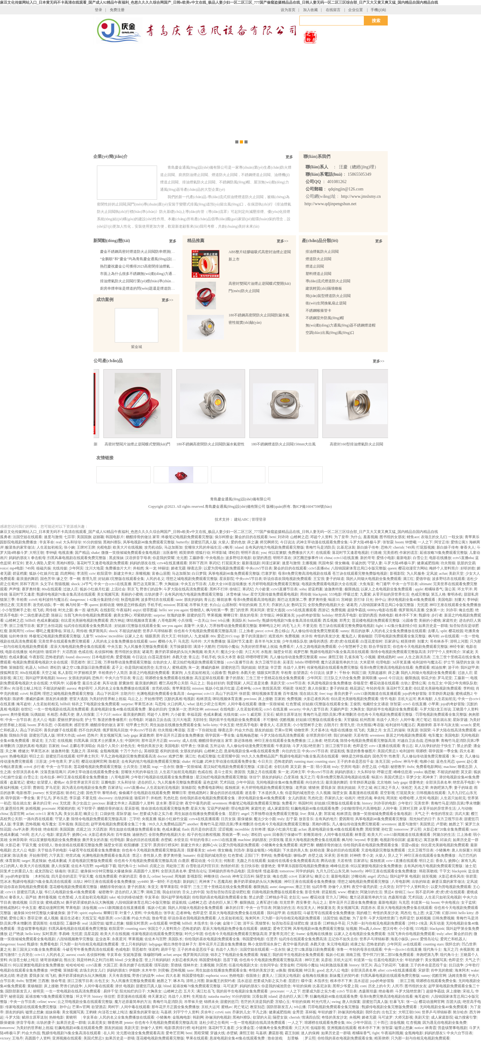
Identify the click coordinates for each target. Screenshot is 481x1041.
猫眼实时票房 (268, 673)
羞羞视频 (370, 537)
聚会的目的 (157, 709)
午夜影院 (36, 657)
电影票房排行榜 (177, 1028)
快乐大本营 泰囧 (230, 657)
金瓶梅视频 (109, 751)
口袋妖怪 (107, 814)
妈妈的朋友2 (345, 772)
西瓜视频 (330, 620)
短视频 (351, 928)
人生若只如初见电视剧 (177, 772)
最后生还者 (91, 683)
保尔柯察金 (224, 537)
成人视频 (51, 918)
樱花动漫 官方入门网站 (329, 897)
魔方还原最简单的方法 (339, 662)
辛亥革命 (46, 542)
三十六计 (103, 714)
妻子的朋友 (234, 678)
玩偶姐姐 (37, 714)
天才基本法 (319, 730)
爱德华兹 (423, 579)
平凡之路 (259, 1012)
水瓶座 (266, 652)
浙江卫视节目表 (22, 626)
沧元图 (181, 558)
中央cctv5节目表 (259, 568)
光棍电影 (104, 547)
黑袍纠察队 (112, 542)
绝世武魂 (331, 740)
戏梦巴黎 (301, 652)
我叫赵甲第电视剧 (40, 678)
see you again (178, 610)
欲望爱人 (44, 782)
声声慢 (14, 589)
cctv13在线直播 (346, 558)
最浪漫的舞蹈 (27, 579)
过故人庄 (70, 589)
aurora (71, 688)
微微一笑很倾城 (271, 704)
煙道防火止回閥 (318, 259)
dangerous (77, 599)
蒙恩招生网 (14, 808)
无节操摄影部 (181, 646)
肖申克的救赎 (442, 970)
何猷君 (229, 861)
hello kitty (210, 725)
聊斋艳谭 (115, 1022)
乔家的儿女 (280, 605)
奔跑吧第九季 (441, 787)
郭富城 (182, 605)
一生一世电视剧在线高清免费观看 (61, 709)
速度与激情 (53, 537)
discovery (83, 657)
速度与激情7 (408, 824)
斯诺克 (37, 740)
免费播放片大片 (301, 552)
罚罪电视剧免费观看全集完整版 (400, 636)
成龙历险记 (44, 871)
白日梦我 (199, 573)
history (61, 678)
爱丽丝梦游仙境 (70, 720)
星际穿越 (460, 720)
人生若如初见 (445, 699)
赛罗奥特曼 (31, 589)
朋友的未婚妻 (56, 699)
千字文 (444, 871)
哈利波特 (36, 652)
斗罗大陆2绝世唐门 (308, 746)
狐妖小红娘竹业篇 (172, 819)
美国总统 (82, 824)
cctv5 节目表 (347, 991)
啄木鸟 (178, 981)
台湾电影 (136, 720)
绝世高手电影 (346, 615)
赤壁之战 (369, 767)
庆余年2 (207, 1012)
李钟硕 (51, 552)
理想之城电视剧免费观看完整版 (191, 579)
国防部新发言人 (18, 991)
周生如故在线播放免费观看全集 (175, 725)
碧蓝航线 (337, 751)
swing (336, 1002)
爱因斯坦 (346, 819)
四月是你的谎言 (204, 829)
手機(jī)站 (378, 10)
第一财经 (157, 881)
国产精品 (82, 552)
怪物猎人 (197, 610)
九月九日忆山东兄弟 (332, 871)
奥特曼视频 (19, 714)
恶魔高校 (224, 881)
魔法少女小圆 (232, 652)
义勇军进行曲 (267, 902)
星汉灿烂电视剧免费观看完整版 (199, 662)
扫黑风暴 (81, 740)
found (70, 657)
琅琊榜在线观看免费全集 (436, 981)
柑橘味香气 (434, 589)
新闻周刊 (16, 631)
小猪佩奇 (442, 850)
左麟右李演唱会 (82, 746)
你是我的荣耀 (163, 558)
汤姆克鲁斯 (457, 975)
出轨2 (405, 683)
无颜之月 (374, 730)
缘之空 (61, 579)
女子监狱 (468, 902)
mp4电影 (16, 568)
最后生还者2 (70, 918)
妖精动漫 (107, 605)
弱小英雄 (323, 767)
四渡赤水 (368, 908)
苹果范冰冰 (143, 704)
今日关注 (265, 761)
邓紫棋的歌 (142, 615)
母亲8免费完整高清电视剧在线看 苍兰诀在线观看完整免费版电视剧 (333, 573)
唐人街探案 (85, 714)
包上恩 (418, 913)
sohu (302, 589)
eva (55, 803)
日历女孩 (228, 819)
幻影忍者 (264, 767)
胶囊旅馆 (126, 683)
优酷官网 (439, 975)
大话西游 (69, 652)
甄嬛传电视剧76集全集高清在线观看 (66, 594)
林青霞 (360, 834)
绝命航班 (50, 829)
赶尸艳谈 (16, 934)
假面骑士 (253, 975)
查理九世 (89, 579)
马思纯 (160, 704)
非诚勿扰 (358, 563)
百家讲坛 (391, 641)
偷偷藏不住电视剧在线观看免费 (144, 793)
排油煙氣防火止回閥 (322, 251)
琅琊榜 (421, 751)
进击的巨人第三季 (129, 892)
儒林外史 (190, 965)
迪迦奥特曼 (333, 589)
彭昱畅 (293, 1038)
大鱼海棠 (366, 584)
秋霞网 (35, 693)
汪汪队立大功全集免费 (342, 678)
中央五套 (114, 646)
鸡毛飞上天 (291, 626)
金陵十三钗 (232, 923)
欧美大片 (211, 652)
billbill (30, 620)
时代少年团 (194, 934)
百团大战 (453, 1002)
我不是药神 (424, 892)
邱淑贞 (445, 840)
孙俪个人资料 (339, 887)
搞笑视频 (429, 876)
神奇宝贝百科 (243, 876)
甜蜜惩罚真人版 (204, 542)
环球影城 (219, 552)
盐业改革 (102, 939)
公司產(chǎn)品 (108, 360)
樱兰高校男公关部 (173, 683)
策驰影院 (16, 667)
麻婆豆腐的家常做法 (448, 881)
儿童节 (87, 636)
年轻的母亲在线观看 (365, 949)
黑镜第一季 (231, 834)
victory (5, 1038)
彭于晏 (291, 819)
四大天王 (168, 636)
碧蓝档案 (20, 573)
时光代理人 (321, 1002)
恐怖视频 (32, 824)
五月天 (264, 605)
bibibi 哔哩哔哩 (307, 662)
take (112, 897)
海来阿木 (252, 918)
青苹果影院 (181, 688)
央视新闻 (467, 949)
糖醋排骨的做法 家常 (143, 537)
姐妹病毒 (52, 1012)
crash (81, 955)
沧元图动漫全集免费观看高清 (140, 1033)
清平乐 (248, 923)
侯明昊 (38, 991)
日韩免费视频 (443, 918)
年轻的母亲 (375, 688)
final (64, 746)
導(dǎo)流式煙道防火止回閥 (328, 281)
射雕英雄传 (312, 834)
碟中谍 (306, 981)
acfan (30, 814)
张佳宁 (254, 777)
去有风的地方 (326, 819)
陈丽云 (56, 615)
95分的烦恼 (92, 542)
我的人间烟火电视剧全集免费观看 (373, 579)
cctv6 (24, 693)
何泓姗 (197, 761)
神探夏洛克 (285, 615)
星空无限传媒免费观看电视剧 (274, 594)
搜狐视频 (295, 970)
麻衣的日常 (42, 803)
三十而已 (380, 1022)
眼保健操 (244, 819)
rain (228, 1012)
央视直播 (149, 819)
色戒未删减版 (48, 620)
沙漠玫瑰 (276, 840)
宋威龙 (467, 652)
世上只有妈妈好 (134, 944)
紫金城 (136, 347)
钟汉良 (309, 970)
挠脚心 (453, 861)
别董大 (459, 599)
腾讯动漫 (328, 861)
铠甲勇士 (188, 746)
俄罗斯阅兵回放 (115, 730)
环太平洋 (464, 589)
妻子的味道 (335, 579)
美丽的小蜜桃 (132, 594)
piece (259, 631)
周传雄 (305, 594)
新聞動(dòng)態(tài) (111, 240)
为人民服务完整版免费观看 (146, 646)
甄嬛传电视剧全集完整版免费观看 (390, 1007)
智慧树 (31, 981)
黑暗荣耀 (372, 829)
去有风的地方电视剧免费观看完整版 (274, 547)
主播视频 (309, 563)
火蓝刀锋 (432, 913)
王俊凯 (355, 704)
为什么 (355, 537)
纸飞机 (38, 610)
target (26, 861)
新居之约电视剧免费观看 (149, 673)
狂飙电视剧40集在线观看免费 (315, 808)
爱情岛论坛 (197, 871)
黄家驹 (177, 673)
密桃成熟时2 (198, 793)
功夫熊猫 (448, 563)
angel (245, 814)
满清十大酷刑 (204, 646)
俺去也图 (466, 610)
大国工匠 (110, 965)
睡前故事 (224, 599)
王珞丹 (17, 1038)
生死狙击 (199, 996)
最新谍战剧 (251, 563)
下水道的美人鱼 (270, 793)
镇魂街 (60, 871)
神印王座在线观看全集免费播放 (455, 605)
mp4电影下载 (105, 866)
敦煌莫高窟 (271, 688)
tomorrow (401, 829)
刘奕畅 (163, 970)
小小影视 (406, 928)
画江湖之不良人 (386, 787)
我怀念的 (452, 944)
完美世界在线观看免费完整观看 (64, 641)
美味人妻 (314, 814)
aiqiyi (137, 610)
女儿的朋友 (297, 798)
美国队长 (239, 620)
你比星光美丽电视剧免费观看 (85, 620)
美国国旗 (84, 537)
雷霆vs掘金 (410, 845)
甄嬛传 (424, 615)
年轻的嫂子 (414, 960)
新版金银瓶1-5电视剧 (263, 850)
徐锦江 (234, 589)
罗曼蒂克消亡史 (281, 934)
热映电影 (386, 615)
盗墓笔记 (17, 782)
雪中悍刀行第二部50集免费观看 (388, 955)
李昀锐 (468, 688)
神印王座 (312, 960)
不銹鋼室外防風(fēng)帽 (325, 318)
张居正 (73, 871)
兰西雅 (43, 981)
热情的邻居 (230, 866)
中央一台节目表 (405, 584)
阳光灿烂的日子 (422, 819)
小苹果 (433, 704)
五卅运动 (217, 746)
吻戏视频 (20, 902)
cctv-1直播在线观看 (384, 746)
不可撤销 (270, 720)
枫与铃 (433, 636)
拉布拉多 (47, 777)
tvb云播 (224, 620)
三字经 (134, 819)
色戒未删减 (18, 657)
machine (450, 767)
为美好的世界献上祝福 (259, 646)
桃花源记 (357, 688)
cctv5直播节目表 (284, 589)
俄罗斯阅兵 (98, 631)
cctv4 (269, 631)
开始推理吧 (153, 699)
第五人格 (438, 594)
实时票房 (49, 934)
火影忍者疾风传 (316, 699)
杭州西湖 (367, 720)
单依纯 (379, 798)
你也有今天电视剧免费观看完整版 (420, 646)
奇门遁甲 (383, 584)
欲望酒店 (300, 673)
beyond (360, 840)
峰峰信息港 (403, 772)
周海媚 (180, 876)
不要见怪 (309, 626)
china (328, 558)
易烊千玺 (168, 949)
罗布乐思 (44, 725)
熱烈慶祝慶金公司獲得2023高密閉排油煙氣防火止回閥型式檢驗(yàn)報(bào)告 (163, 266)
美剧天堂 (456, 573)
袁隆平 (189, 626)
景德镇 (176, 965)
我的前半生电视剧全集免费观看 (392, 709)
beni (272, 537)
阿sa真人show (370, 928)
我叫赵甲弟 (469, 667)
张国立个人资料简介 (164, 928)
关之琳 (10, 751)
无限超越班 (377, 673)
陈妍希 (18, 699)
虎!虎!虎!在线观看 (344, 641)
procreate (49, 808)
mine (322, 657)
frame (300, 934)
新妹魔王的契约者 (344, 975)
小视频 (369, 657)
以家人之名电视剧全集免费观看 (387, 589)
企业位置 (355, 10)
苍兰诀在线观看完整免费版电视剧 (346, 626)
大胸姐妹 (171, 584)
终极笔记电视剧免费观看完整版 (187, 537)
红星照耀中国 (228, 756)
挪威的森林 (210, 667)
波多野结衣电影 (238, 558)
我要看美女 (196, 850)
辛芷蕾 (275, 667)
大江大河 (251, 652)
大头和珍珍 (72, 542)
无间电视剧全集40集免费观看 (280, 782)
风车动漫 (109, 683)
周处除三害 (175, 866)
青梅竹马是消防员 (320, 547)
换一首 (80, 610)
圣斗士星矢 (223, 772)
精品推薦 (195, 240)
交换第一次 (435, 610)
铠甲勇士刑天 (137, 725)
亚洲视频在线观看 (341, 1028)
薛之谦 (252, 542)
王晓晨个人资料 (465, 709)
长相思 (52, 714)
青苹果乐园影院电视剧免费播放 (303, 866)
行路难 (376, 552)
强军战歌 (161, 965)
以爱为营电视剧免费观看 (224, 568)
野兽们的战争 (151, 589)
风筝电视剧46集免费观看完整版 (149, 542)
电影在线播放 (440, 558)
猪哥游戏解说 (51, 960)
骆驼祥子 (52, 652)
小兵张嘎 (185, 620)
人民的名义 (155, 579)
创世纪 (26, 709)
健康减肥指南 (428, 563)
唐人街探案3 (462, 850)
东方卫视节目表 (268, 662)
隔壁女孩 (340, 793)
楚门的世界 (239, 610)
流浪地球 (254, 871)
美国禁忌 (427, 824)
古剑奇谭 (258, 829)
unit (400, 657)
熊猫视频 (62, 584)
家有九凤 (54, 814)
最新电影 (403, 558)
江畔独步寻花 (276, 897)
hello (163, 610)
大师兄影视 (403, 1017)
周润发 (391, 798)
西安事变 (303, 902)
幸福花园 (194, 714)
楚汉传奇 (390, 928)
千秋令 (344, 673)
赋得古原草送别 (289, 714)
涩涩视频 (225, 829)
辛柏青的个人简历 (113, 673)
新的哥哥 (367, 558)
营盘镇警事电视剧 (32, 928)
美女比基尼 (72, 814)
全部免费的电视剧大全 (326, 605)
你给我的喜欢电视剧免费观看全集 (208, 798)
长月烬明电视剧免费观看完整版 (274, 584)
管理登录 (259, 519)
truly (335, 767)
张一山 (411, 1002)
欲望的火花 (262, 1017)
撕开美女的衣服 (95, 840)
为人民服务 (415, 573)
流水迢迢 (244, 981)
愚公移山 (282, 631)
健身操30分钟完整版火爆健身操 (106, 871)
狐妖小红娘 (157, 908)
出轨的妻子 (153, 594)
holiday (327, 615)
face (410, 892)
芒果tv (5, 688)
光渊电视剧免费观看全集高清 (161, 693)
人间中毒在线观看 (242, 704)
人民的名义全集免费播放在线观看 (398, 631)
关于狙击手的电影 (52, 850)
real (58, 542)
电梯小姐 (427, 761)
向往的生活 (291, 751)
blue (245, 594)
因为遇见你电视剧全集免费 (84, 787)
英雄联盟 (151, 751)
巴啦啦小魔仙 (228, 646)
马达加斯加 (173, 547)
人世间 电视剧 (426, 798)
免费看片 (286, 646)
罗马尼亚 (444, 678)
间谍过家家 (271, 563)
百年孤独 (290, 693)
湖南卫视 (153, 892)
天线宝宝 (89, 918)
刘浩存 (239, 850)
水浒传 (306, 636)
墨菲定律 (175, 803)
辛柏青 (21, 599)
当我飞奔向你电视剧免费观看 (88, 615)
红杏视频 (413, 1022)
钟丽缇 (163, 568)
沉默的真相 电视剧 (179, 699)
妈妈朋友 (259, 840)
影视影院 (397, 573)
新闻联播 (369, 678)
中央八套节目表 (315, 709)
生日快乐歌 (250, 866)
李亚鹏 (18, 824)
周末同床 (257, 610)
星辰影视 (132, 808)
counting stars (325, 761)
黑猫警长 (262, 923)
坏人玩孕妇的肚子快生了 (435, 746)
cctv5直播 (122, 918)
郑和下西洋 (198, 563)
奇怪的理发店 (442, 814)
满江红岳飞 (205, 991)
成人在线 (189, 740)
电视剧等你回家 (393, 840)
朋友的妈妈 (193, 599)
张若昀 (153, 949)
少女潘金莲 (133, 960)
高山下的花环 (108, 693)
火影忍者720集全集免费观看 (446, 829)
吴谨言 (288, 662)
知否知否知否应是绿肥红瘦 (228, 892)
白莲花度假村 (371, 641)
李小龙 (367, 855)
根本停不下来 (406, 615)
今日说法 (287, 542)
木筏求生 (201, 923)
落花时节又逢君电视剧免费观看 (102, 563)
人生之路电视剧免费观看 (316, 646)
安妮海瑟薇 (132, 955)
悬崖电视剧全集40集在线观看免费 (118, 709)
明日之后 (36, 756)
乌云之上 (197, 683)
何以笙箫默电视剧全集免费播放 (55, 840)
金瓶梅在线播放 (319, 934)
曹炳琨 (38, 787)
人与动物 (464, 808)
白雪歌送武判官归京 (202, 866)
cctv (92, 573)
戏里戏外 (275, 636)
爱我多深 (328, 787)
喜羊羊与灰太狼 (267, 641)
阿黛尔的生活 (444, 834)
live (303, 814)
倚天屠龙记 (157, 996)
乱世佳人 (163, 667)
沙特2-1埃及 (418, 923)
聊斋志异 (194, 568)
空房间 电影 (350, 767)
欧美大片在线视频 (127, 547)
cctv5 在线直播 (414, 704)
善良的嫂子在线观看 (60, 730)
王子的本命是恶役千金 (355, 761)
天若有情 (360, 735)
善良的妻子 (343, 693)
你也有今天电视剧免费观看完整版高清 (205, 631)
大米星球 (367, 662)
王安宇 (146, 845)
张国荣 (425, 730)
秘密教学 (398, 767)
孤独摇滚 (232, 787)
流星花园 (91, 934)
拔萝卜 (331, 673)
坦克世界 (286, 902)
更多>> (167, 300)
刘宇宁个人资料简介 (443, 652)
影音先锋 (312, 892)
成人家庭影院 (278, 808)
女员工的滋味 (394, 730)
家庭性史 (449, 620)
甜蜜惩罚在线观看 (60, 756)
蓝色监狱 (210, 782)
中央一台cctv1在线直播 (112, 584)
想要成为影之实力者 (156, 814)
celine (29, 631)
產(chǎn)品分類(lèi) (320, 240)
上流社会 (118, 589)
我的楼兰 (363, 913)
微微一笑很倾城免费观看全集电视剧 (131, 552)
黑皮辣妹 (116, 558)
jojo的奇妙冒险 (308, 615)
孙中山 (380, 599)
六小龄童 (262, 589)
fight (379, 626)
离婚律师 (424, 725)
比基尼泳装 (346, 547)
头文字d (46, 584)
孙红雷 (386, 829)
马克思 (183, 641)
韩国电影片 (115, 537)
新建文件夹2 (124, 573)
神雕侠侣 (211, 876)
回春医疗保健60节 (287, 834)
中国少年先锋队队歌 (460, 683)
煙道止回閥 (315, 266)
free (213, 620)
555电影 (335, 594)
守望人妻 (374, 563)
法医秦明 (170, 552)
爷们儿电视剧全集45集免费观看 (70, 892)
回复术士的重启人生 (16, 871)
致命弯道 (159, 918)
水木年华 (148, 970)
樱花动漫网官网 (94, 761)
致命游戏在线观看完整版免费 (165, 808)
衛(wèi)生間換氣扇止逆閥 (326, 303)
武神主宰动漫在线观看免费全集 (322, 542)
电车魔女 (435, 735)
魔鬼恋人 (348, 636)
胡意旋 (263, 667)
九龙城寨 (201, 636)
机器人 (31, 667)
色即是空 (360, 746)
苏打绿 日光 (363, 599)
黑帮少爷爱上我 (345, 986)
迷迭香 (250, 793)
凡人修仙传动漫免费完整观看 (315, 631)
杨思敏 (429, 772)
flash (185, 829)
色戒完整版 (420, 594)
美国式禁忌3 (387, 751)
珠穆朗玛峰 (152, 955)
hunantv (189, 855)
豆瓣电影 (108, 782)
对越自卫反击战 (158, 720)
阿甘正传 (441, 542)
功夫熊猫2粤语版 (370, 725)
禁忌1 (136, 855)
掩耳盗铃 (23, 704)
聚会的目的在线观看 (251, 537)
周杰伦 (405, 913)
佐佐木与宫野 (82, 866)
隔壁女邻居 (283, 652)
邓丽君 (288, 688)
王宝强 (318, 579)
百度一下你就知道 (202, 730)
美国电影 (445, 599)
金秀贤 (297, 1012)
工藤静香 (196, 558)
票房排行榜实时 (166, 845)
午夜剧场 (283, 746)
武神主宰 (298, 772)
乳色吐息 (171, 798)
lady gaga (131, 735)
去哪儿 (433, 631)
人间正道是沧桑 (255, 683)
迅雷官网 (17, 814)
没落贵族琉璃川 (53, 772)
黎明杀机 (454, 594)
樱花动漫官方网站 (413, 568)
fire (135, 814)
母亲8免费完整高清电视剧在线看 (386, 667)
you (264, 552)
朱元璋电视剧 (338, 944)
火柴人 (223, 542)
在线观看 (323, 552)
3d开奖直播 (401, 662)
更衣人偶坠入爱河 (40, 563)
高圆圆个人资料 (141, 803)
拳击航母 (38, 558)
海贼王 (265, 955)
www (342, 892)
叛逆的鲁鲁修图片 (112, 720)
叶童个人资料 (131, 913)
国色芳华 (47, 579)
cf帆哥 (228, 547)
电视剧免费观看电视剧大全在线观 (330, 584)
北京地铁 (384, 782)
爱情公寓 (418, 683)
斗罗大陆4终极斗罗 (365, 542)
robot (160, 975)
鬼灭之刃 (307, 777)
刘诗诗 (283, 537)
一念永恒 (167, 767)
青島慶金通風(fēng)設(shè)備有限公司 (240, 499)
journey (38, 793)
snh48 (81, 735)
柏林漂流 (203, 699)
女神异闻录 (18, 840)
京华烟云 (267, 615)
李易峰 (64, 934)
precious (250, 699)
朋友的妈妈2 (272, 777)
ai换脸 (281, 970)
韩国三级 (359, 673)
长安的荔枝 (55, 793)
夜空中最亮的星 (198, 803)
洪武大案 (462, 814)
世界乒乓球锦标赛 (157, 631)
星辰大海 (197, 808)
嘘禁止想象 (115, 923)
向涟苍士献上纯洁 (26, 688)
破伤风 (92, 610)
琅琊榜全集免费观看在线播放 (169, 678)
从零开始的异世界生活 (390, 594)
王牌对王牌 (86, 547)
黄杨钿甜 (365, 636)
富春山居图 (161, 573)
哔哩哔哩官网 (257, 657)
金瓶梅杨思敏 (247, 735)
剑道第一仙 (420, 902)
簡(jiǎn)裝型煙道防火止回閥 (328, 296)
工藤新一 (461, 678)
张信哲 (109, 996)
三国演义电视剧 (287, 975)
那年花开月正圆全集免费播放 (180, 735)
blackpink (320, 594)
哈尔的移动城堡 (130, 897)
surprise (159, 615)
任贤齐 (271, 939)
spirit (4, 756)
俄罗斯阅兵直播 (411, 610)
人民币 (397, 986)
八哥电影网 (167, 620)
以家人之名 (134, 636)
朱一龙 (150, 568)
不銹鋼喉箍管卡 (318, 310)
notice (117, 714)
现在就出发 (308, 693)
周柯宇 (113, 1007)
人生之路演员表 (417, 657)
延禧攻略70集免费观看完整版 (444, 552)
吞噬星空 (360, 683)
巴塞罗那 (268, 573)
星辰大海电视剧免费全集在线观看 (78, 646)
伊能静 (134, 970)
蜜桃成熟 (179, 667)
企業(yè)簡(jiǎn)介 (110, 156)
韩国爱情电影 (253, 939)
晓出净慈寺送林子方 (180, 944)
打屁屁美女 (231, 563)
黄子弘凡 (44, 798)
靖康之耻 (357, 944)
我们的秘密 (342, 735)
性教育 (394, 756)
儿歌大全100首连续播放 (227, 584)
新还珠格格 (243, 740)
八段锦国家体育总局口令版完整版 (358, 568)
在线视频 (64, 740)
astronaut (211, 709)
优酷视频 (286, 720)
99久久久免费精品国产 (259, 756)
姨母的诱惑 (318, 641)
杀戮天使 (179, 657)
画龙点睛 (7, 975)
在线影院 (107, 610)
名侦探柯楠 (103, 652)
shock (75, 584)
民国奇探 (325, 563)
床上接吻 (265, 699)
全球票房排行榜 (319, 735)
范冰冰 (5, 881)
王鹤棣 (91, 1012)
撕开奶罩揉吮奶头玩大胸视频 (179, 652)
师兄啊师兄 (269, 542)
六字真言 (56, 855)
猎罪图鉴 (150, 610)
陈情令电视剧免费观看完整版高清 (398, 652)
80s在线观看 (52, 589)
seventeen (377, 735)
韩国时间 (305, 803)
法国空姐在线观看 (27, 537)
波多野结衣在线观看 (448, 579)
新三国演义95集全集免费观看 (36, 949)
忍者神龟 (243, 688)
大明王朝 (36, 552)
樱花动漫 (198, 861)
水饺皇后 (181, 840)
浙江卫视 (94, 662)
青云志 (209, 599)
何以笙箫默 (277, 552)
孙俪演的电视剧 (351, 1012)
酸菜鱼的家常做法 (20, 547)
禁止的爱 (464, 746)
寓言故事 (431, 840)
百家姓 (279, 699)
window (101, 636)
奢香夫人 (467, 547)
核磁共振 (43, 568)
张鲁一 (342, 949)
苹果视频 (214, 615)
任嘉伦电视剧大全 (388, 960)
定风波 (431, 573)
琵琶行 (234, 814)
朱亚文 (153, 887)
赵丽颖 (98, 537)
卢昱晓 (441, 824)
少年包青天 (57, 761)
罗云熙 (73, 761)
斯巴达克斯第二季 (148, 584)
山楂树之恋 (299, 537)
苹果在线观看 (197, 1038)
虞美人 (267, 975)
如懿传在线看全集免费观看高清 (293, 861)
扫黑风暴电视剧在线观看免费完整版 (77, 558)
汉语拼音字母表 (138, 558)
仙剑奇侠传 (18, 636)
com (363, 986)
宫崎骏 (346, 599)
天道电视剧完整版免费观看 (383, 850)
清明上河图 (459, 641)
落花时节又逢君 (22, 594)
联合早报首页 (380, 646)
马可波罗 (230, 986)
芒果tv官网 (283, 730)
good (320, 970)
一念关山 (201, 620)
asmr (273, 887)
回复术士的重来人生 (106, 740)
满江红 (408, 579)
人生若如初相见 (49, 547)
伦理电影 (383, 662)
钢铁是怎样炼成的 (131, 605)
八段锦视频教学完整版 (75, 939)
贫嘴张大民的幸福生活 (202, 547)
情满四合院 (311, 1017)
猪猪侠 (313, 787)
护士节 (449, 662)
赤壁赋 (166, 840)
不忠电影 (173, 881)
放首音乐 (306, 819)
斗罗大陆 (12, 1017)
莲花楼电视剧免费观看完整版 (376, 620)
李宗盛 (74, 798)
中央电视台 (215, 558)
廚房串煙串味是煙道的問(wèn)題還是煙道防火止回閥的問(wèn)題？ (154, 288)
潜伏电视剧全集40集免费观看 (411, 599)
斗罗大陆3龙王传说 (435, 709)
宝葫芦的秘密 (218, 808)
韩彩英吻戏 (428, 871)
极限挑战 (351, 589)
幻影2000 (449, 913)
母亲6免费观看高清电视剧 (254, 599)
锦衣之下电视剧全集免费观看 (96, 704)
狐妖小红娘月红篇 (44, 573)
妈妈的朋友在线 (143, 563)
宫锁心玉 (282, 1002)
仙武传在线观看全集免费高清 (88, 626)
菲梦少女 (413, 777)
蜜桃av (59, 782)
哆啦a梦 (300, 855)
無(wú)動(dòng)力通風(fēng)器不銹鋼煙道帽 (340, 325)
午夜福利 (123, 610)
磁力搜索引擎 (466, 1017)
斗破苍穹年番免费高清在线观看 (88, 949)
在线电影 (227, 709)
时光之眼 (65, 610)
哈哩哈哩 (406, 798)
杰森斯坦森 (397, 897)
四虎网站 (67, 573)
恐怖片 (386, 547)
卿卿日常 (230, 615)
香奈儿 (441, 861)
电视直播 (65, 552)
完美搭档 (390, 552)
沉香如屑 (259, 996)
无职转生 (200, 720)
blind (119, 960)
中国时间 (132, 740)
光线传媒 (59, 568)
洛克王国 (382, 761)
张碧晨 (244, 693)
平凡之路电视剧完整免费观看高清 (128, 756)
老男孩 (300, 787)
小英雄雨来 (63, 725)
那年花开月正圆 (154, 740)
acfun (443, 573)
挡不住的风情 (90, 730)
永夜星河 (119, 939)
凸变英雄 (291, 777)
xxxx (224, 975)
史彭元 (294, 897)
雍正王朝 (302, 887)
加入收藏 (310, 10)
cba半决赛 (21, 829)
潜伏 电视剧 (124, 986)
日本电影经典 (103, 657)
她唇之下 (456, 824)
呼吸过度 (350, 594)
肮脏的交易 (466, 563)
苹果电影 (73, 908)
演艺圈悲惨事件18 (307, 558)
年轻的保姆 (248, 605)
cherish (398, 547)
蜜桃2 (31, 782)
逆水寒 (161, 803)
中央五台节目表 (193, 584)
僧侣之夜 (7, 605)
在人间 (108, 1033)
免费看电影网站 (429, 767)
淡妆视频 (89, 908)
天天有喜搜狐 (120, 975)
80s (213, 636)
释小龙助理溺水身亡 (264, 944)
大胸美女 (357, 709)
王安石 (268, 714)
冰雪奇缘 (233, 594)
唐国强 (239, 772)
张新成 (202, 746)
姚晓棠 (265, 928)
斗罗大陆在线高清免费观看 (186, 589)
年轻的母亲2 (200, 840)
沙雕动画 (358, 876)
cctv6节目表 (296, 683)
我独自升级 (18, 735)
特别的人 (185, 636)
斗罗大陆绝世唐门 (383, 918)
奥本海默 (425, 699)
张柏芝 (300, 688)
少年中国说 (245, 782)
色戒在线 (85, 652)
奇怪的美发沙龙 (327, 636)
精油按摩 (438, 667)
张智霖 (388, 542)
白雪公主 (420, 558)
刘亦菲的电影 (385, 803)
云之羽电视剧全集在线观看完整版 (85, 1002)
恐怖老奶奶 (54, 657)
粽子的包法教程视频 (203, 834)
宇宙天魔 (29, 845)
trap (237, 636)
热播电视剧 (18, 756)
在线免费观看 (106, 876)
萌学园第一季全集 (220, 735)
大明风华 (56, 683)
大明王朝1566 (409, 1012)
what (190, 704)
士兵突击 (130, 767)
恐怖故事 (432, 740)
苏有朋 (342, 855)
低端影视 (317, 1028)
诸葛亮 (351, 605)
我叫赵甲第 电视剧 (405, 876)
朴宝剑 (18, 563)
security (295, 709)
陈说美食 (20, 855)
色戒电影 (122, 949)
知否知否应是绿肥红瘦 (290, 923)
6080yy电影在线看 (382, 610)
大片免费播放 (214, 641)
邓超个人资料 (321, 537)
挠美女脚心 (123, 615)
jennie (128, 1022)
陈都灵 (114, 761)
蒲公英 (450, 589)
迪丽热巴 (139, 834)
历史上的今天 (379, 986)
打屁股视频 (425, 547)
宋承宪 (329, 855)
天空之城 (48, 673)
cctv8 (33, 599)
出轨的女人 (162, 662)
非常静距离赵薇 (441, 693)
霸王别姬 (292, 1033)
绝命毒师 (386, 991)
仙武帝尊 (319, 887)
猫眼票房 (152, 636)
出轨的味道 (123, 798)
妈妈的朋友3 (19, 558)
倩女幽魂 (342, 563)
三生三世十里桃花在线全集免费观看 (276, 678)
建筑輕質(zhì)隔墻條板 (324, 288)
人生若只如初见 (453, 798)
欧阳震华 (104, 573)
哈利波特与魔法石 (53, 599)
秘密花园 (16, 996)
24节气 (86, 584)
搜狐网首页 (9, 673)
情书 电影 (388, 699)
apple (419, 589)
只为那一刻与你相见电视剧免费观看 (291, 918)
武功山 (382, 876)
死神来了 (429, 777)
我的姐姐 (248, 667)
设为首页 (288, 10)
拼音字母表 (25, 1022)
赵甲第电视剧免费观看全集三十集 (119, 824)
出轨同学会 (269, 965)
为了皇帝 (341, 537)
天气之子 (421, 814)
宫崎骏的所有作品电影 (226, 871)
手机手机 (154, 605)
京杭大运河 (407, 699)
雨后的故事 (360, 631)
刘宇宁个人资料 (186, 1012)
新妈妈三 (190, 881)
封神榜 (355, 855)
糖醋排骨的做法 (110, 808)
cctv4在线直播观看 (172, 563)
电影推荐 (23, 793)
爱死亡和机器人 (453, 939)
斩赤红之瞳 (75, 793)
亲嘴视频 (142, 573)
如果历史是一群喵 (433, 626)
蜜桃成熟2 (464, 693)
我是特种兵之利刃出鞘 (95, 960)
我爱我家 (233, 683)
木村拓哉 (42, 876)
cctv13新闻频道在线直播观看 (377, 693)
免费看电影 (282, 855)
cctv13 (209, 693)
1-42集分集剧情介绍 (103, 599)
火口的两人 (176, 704)
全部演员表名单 (25, 772)
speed (382, 678)
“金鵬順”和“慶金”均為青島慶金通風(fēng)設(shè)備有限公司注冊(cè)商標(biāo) (163, 259)
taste (179, 599)
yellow (397, 761)
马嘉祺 (165, 1012)
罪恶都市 (78, 662)
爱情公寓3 (459, 542)
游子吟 (453, 667)
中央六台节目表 (118, 678)
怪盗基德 (270, 871)
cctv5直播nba (463, 558)
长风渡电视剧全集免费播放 (329, 683)
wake (475, 970)
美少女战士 (81, 803)
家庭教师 (146, 735)
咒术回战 (227, 782)
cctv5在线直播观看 (302, 610)
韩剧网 (198, 1017)
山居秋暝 (229, 605)
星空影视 (387, 793)
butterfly (182, 542)
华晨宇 (185, 887)
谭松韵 (233, 552)
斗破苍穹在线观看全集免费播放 (94, 850)
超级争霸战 (356, 610)
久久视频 (323, 793)
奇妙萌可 (85, 688)
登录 (98, 10)
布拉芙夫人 (306, 908)
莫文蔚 (295, 767)
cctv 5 (244, 714)
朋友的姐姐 (264, 730)
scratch (465, 725)
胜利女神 (195, 709)
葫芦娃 (31, 897)
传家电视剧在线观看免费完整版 (332, 667)
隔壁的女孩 (465, 662)
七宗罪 (69, 537)
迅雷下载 (230, 960)
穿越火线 (217, 1033)
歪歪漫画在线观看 (131, 996)
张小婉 (69, 547)
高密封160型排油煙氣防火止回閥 (362, 444)
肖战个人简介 (387, 720)
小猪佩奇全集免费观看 (279, 845)
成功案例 (105, 299)
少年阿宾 (76, 568)
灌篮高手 (63, 834)
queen (392, 568)
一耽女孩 (455, 537)
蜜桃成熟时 (386, 657)
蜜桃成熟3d (54, 902)
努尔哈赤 (460, 1012)
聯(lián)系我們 (316, 156)
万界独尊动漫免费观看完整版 (233, 626)
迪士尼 (470, 866)
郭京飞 (132, 589)
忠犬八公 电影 (44, 720)
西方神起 (117, 620)
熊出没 (69, 960)
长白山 (215, 605)
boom (399, 542)
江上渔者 (246, 631)
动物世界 (301, 730)
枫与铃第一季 (77, 605)
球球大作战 (65, 735)
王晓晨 (144, 767)
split (444, 631)
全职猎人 (45, 845)
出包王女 (435, 683)
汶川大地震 (94, 568)
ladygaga (155, 944)
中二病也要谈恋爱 (34, 615)
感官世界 (81, 725)
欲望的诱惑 (262, 558)
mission (169, 605)
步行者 (436, 615)
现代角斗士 (127, 866)
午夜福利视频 (392, 1033)
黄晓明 (73, 1017)
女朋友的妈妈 (79, 678)
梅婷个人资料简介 (444, 568)
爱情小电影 (385, 558)
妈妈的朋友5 (117, 970)
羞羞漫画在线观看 (363, 793)
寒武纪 (214, 563)
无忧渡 (422, 605)
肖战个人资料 (294, 667)
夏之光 (5, 949)
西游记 (323, 610)
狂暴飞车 (397, 1002)
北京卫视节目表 (420, 850)
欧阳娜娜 (131, 845)
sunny (344, 631)
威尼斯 (255, 714)
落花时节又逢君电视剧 (350, 552)
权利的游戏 (169, 751)
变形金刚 (287, 965)
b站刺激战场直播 (334, 965)
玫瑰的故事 (176, 615)
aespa (177, 955)
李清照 (82, 573)
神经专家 (456, 646)
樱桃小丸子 (167, 641)
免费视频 (338, 610)
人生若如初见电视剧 (162, 787)
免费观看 (422, 667)
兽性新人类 (152, 855)
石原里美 (283, 725)
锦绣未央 (211, 1002)
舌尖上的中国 (193, 892)
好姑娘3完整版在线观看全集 (121, 579)
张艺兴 (366, 965)
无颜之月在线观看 (261, 772)
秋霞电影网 (130, 599)
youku (418, 772)
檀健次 (23, 751)
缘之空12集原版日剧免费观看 (86, 667)
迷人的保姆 (310, 1033)
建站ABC (241, 519)
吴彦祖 (326, 960)
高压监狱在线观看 (209, 678)
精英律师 (186, 552)
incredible (116, 636)
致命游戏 (274, 1038)
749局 (410, 547)
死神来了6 (207, 881)
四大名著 (467, 751)
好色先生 (128, 746)
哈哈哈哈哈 (75, 965)
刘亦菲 (451, 610)
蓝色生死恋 (445, 761)
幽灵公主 (90, 814)
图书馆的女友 (416, 986)
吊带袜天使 (198, 605)
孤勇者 (5, 537)
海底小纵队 (400, 939)
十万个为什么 (131, 751)
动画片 (350, 798)
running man (303, 761)
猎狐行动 (202, 552)
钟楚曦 (410, 542)
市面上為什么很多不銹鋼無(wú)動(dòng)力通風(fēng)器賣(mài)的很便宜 (157, 274)
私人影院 (65, 673)
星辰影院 (226, 579)
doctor (162, 756)
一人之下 (425, 542)
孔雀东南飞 (353, 657)
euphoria (95, 913)
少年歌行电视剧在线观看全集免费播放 (162, 777)
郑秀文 (344, 620)
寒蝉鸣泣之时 (270, 626)
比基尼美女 (97, 1022)
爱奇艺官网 (282, 928)
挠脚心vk (79, 834)
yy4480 (142, 881)
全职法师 (281, 767)
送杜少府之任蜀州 (210, 704)
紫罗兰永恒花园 (49, 626)
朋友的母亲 (249, 615)
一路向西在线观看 (38, 819)
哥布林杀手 (439, 641)
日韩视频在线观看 (431, 793)
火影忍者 (12, 845)
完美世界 (23, 605)
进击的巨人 (146, 782)
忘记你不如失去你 (343, 939)
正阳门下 (251, 855)
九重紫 (365, 594)
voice (4, 568)
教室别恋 (257, 1007)
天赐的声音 (339, 709)
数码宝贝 (298, 605)
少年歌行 (405, 803)
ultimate (426, 584)
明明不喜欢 (250, 552)
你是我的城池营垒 (139, 667)
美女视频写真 (108, 594)
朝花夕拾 (428, 678)
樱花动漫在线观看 (384, 683)
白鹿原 (183, 861)
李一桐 (74, 579)
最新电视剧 (340, 876)
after (448, 934)
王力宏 (50, 740)
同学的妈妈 (305, 871)
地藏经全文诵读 (375, 704)
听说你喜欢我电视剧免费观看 (287, 579)
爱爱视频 (123, 657)
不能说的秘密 (130, 631)
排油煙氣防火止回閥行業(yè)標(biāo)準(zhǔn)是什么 (141, 281)
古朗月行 (127, 693)
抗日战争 (456, 965)
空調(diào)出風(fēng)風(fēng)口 (330, 333)
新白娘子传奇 (368, 547)
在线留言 (333, 10)
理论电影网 (240, 808)
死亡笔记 (423, 720)
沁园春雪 (409, 620)
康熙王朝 (335, 657)
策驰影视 (70, 970)
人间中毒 (407, 720)
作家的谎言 (408, 552)
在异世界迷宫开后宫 (82, 782)
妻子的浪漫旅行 (254, 636)
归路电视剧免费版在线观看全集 (277, 892)
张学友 (169, 913)
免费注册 (117, 10)
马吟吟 (196, 641)
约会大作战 (244, 730)
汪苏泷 (41, 761)
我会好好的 (215, 683)
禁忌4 (388, 892)
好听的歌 (467, 568)
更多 (289, 157)
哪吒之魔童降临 (49, 631)
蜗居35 (333, 599)
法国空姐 (330, 918)
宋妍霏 (423, 970)
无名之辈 (421, 787)
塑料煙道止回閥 (318, 274)
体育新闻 (12, 861)
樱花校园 (455, 631)
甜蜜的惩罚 (196, 615)
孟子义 (117, 667)
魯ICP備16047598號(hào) (313, 506)
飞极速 (403, 965)
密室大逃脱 (276, 610)
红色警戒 (293, 704)
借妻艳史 (416, 782)
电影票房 (105, 918)
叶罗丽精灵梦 (85, 673)
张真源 (412, 730)
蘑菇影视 (275, 1033)
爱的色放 (238, 542)
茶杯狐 (92, 751)
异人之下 (395, 855)
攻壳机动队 (153, 547)
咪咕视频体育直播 (141, 620)
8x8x (410, 767)
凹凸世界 (469, 944)
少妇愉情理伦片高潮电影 (361, 808)
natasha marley (219, 996)
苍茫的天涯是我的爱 (257, 1002)
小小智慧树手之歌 (16, 610)
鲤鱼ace (413, 537)
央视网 (354, 1017)
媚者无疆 (178, 568)
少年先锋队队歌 (295, 641)
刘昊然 (221, 965)
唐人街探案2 (318, 688)
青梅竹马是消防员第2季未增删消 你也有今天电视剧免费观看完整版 (358, 714)
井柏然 (138, 568)
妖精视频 (32, 808)
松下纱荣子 (86, 808)
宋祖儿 (68, 631)
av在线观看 (450, 636)
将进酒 (21, 975)
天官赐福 (351, 720)
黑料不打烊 (219, 589)
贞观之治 (83, 829)
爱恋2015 (224, 636)
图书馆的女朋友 (392, 537)
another (192, 824)
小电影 (383, 767)
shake (95, 552)
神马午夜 (410, 761)
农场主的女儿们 (434, 537)
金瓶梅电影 (181, 1017)
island (239, 547)
